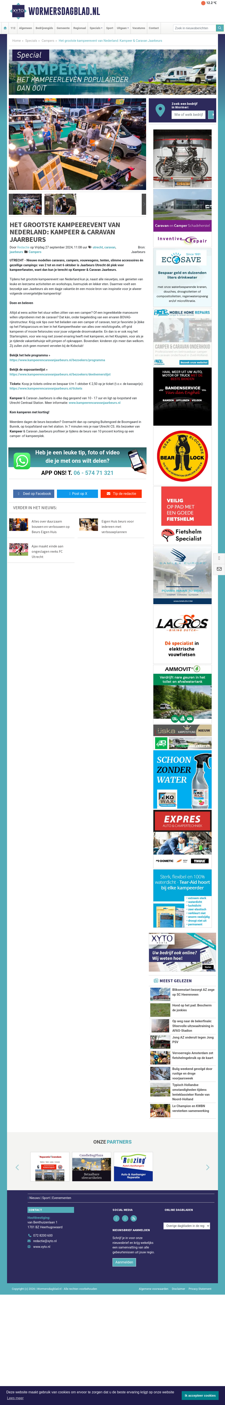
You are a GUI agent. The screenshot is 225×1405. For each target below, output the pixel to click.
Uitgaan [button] (122, 28)
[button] (11, 204)
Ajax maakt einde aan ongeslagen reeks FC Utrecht (47, 551)
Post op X (77, 494)
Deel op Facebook (33, 494)
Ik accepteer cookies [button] (200, 1395)
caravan (110, 247)
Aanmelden (124, 1362)
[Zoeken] (220, 28)
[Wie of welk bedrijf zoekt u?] (188, 115)
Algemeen (25, 28)
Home (16, 41)
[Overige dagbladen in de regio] (186, 1326)
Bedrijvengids (44, 28)
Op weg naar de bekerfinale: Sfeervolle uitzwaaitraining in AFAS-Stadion (193, 1031)
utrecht (98, 247)
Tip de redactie (121, 494)
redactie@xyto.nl (45, 1341)
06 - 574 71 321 (94, 473)
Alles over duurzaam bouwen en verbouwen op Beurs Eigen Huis (51, 526)
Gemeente (63, 28)
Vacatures (138, 28)
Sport (109, 28)
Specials (31, 41)
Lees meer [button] (15, 1398)
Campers (48, 41)
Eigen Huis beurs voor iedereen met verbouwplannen (118, 526)
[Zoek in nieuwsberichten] (194, 28)
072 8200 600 (43, 1336)
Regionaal (79, 28)
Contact (154, 28)
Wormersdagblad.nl (64, 11)
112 (13, 28)
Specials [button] (95, 28)
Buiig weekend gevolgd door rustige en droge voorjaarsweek (192, 1119)
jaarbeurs (16, 252)
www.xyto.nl (41, 1347)
